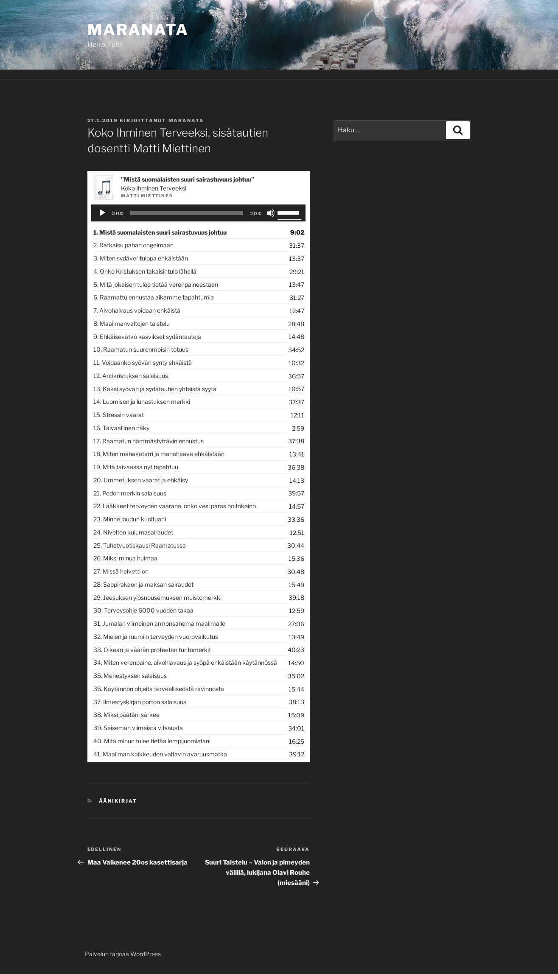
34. (185, 662)
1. (160, 232)
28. (143, 584)
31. (159, 623)
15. (118, 414)
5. (155, 284)
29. (157, 597)
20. (140, 480)
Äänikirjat (118, 801)
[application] (198, 212)
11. (142, 362)
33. (152, 649)
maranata (186, 120)
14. (141, 401)
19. (135, 466)
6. (153, 297)
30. (143, 610)
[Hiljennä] (270, 213)
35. (130, 675)
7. (136, 310)
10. (140, 349)
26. (125, 558)
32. (155, 636)
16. (121, 427)
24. (133, 532)
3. (140, 258)
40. (151, 740)
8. (131, 323)
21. (129, 493)
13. (154, 388)
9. (147, 336)
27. (121, 571)
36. (158, 688)
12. (130, 375)
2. (133, 245)
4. (144, 271)
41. (160, 754)
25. (139, 545)
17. (148, 441)
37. (139, 701)
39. (138, 727)
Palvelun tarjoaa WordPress (123, 953)
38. (126, 714)
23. (129, 519)
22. (174, 505)
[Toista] (102, 213)
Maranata (138, 29)
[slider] (186, 213)
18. (158, 453)
